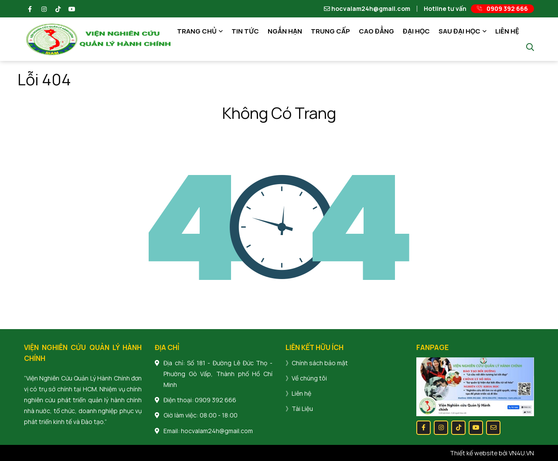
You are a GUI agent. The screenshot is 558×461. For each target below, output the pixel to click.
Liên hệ (301, 393)
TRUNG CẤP (330, 31)
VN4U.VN (521, 453)
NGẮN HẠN (285, 31)
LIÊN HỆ (507, 31)
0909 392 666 (215, 400)
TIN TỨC (245, 31)
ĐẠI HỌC (416, 31)
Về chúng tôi (309, 378)
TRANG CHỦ (197, 31)
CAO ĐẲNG (376, 31)
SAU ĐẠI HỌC (459, 31)
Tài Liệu (302, 408)
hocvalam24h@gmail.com (367, 9)
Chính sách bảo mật (320, 363)
